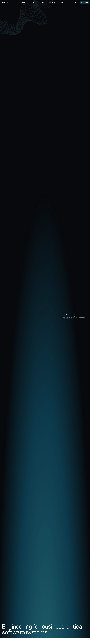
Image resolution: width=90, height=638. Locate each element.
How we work (52, 2)
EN (75, 2)
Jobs (62, 2)
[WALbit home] (5, 2)
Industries (42, 2)
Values (33, 2)
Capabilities (23, 2)
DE (77, 2)
